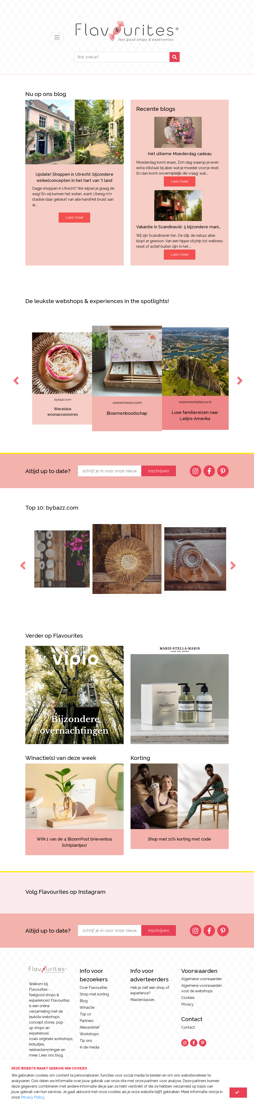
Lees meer (74, 217)
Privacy (187, 1004)
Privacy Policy (32, 1097)
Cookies (188, 997)
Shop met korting (94, 994)
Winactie (87, 1007)
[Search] (121, 57)
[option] (35, 379)
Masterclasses (142, 1000)
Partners (87, 1021)
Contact (188, 1027)
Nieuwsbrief (90, 1027)
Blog (84, 1001)
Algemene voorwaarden (201, 979)
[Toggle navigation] (57, 37)
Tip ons (86, 1040)
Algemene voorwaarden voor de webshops (201, 988)
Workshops (89, 1034)
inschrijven (158, 470)
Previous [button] (15, 376)
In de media (89, 1047)
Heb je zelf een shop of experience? (149, 990)
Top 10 (85, 1014)
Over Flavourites (93, 987)
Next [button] (239, 376)
